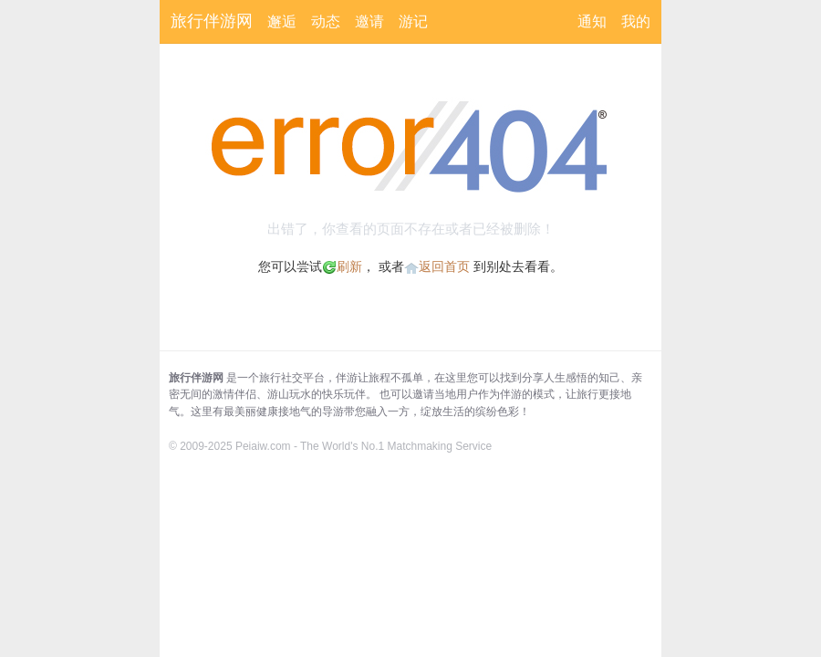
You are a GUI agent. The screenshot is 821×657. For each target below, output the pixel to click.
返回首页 (444, 266)
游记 (413, 21)
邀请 (369, 21)
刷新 (342, 266)
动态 (325, 21)
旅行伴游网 (212, 21)
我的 (635, 21)
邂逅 (281, 21)
